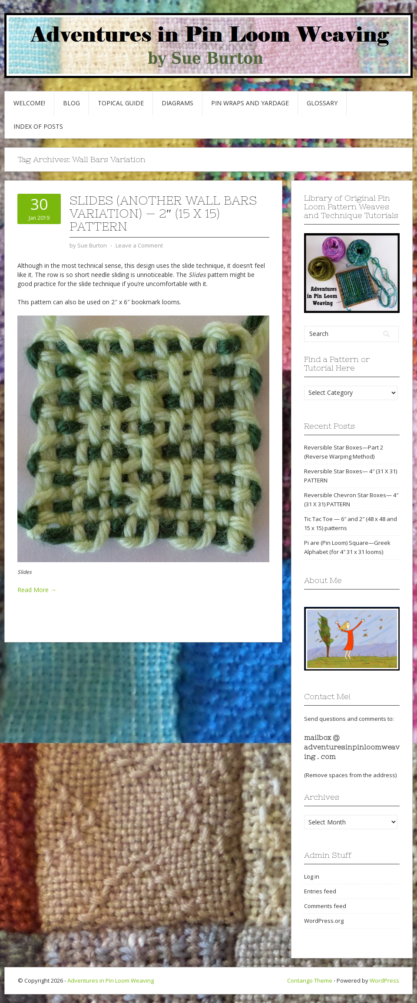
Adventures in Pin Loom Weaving (110, 980)
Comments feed (325, 906)
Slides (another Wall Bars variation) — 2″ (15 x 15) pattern (163, 213)
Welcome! (29, 103)
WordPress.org (324, 921)
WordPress (384, 980)
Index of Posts (38, 126)
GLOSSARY (322, 103)
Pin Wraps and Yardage (250, 103)
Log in (311, 876)
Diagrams (177, 103)
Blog (71, 103)
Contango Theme (309, 980)
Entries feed (320, 891)
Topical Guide (121, 103)
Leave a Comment (139, 245)
